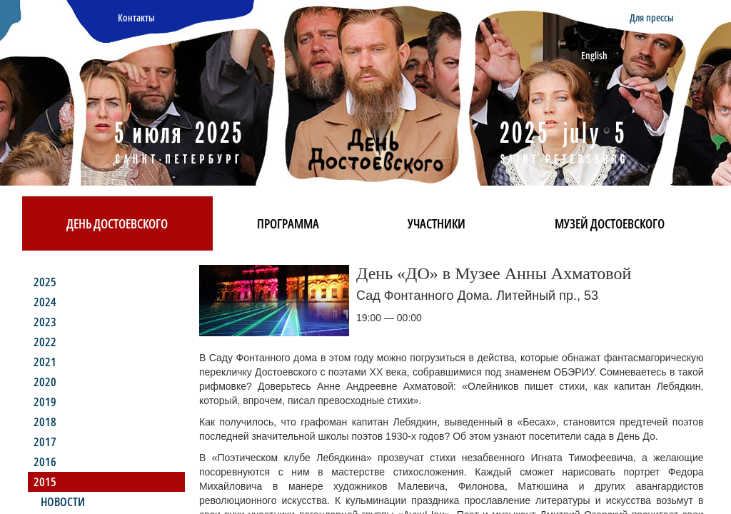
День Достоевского (117, 223)
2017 (45, 441)
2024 (45, 301)
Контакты (136, 17)
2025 (45, 281)
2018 (45, 421)
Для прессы (652, 17)
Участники (436, 223)
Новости (63, 501)
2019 (45, 401)
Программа (288, 223)
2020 (45, 381)
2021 (45, 361)
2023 (45, 321)
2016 (45, 461)
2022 (45, 341)
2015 (45, 481)
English (594, 55)
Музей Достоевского (610, 223)
